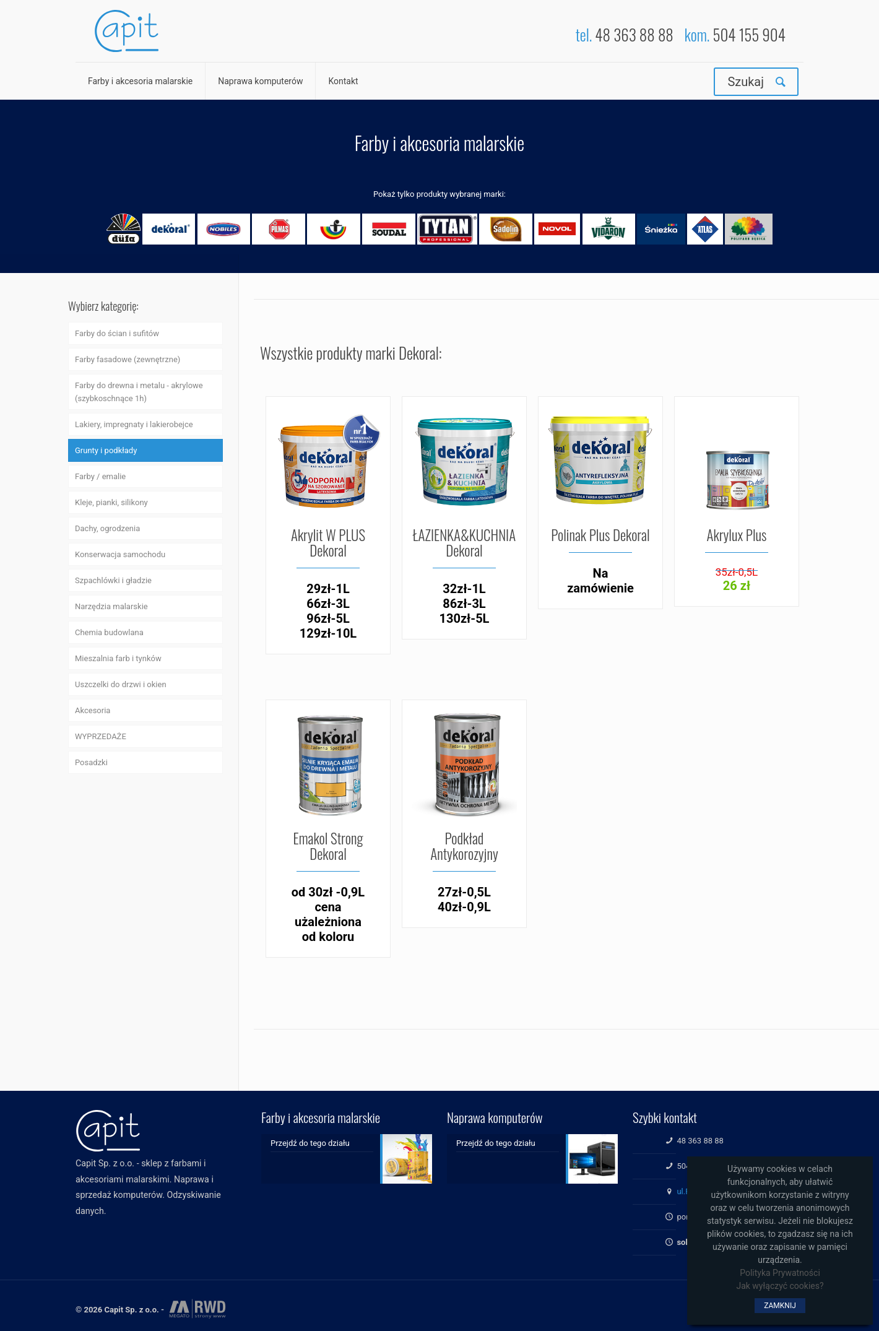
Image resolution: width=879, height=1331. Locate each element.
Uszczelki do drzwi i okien (121, 684)
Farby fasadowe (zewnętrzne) (127, 359)
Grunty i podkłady (106, 450)
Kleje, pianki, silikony (111, 502)
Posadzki (91, 762)
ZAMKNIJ (780, 1305)
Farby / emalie (100, 476)
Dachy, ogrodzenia (107, 528)
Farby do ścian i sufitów (117, 333)
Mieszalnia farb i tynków (118, 658)
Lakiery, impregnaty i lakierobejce (134, 424)
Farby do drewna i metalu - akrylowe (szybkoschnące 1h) (139, 392)
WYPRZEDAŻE (100, 736)
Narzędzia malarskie (111, 606)
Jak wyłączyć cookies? (779, 1286)
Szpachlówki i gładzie (113, 580)
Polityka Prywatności (780, 1273)
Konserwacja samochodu (120, 554)
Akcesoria (92, 710)
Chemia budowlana (109, 632)
